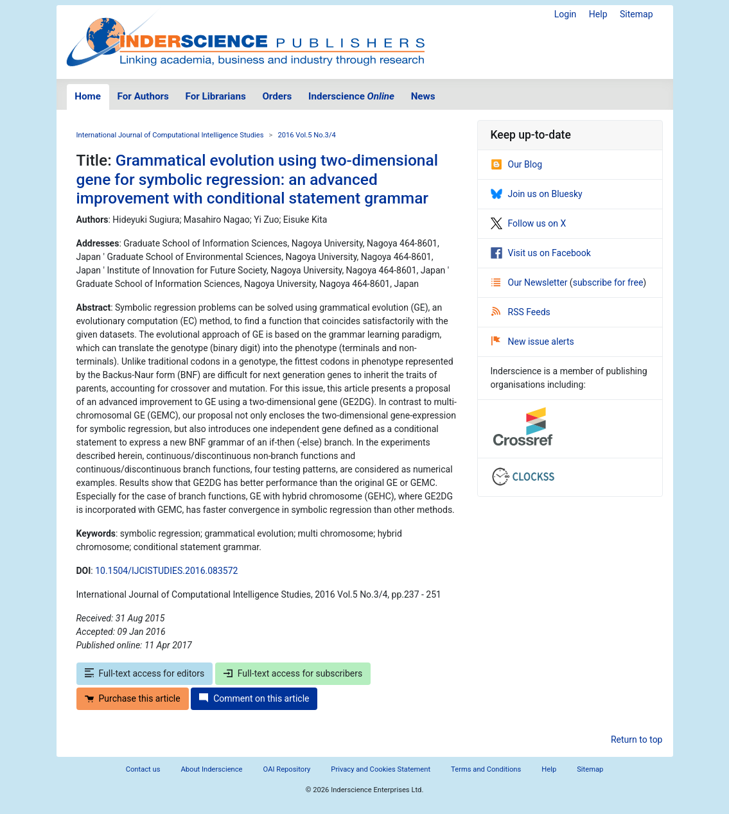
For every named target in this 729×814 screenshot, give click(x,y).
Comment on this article (254, 698)
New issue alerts (532, 341)
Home (88, 96)
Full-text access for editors (145, 673)
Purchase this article (132, 698)
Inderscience (351, 96)
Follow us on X (529, 223)
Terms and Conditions (486, 769)
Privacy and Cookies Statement (380, 769)
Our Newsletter (530, 282)
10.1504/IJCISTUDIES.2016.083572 (166, 571)
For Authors (143, 96)
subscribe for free (608, 282)
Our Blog (517, 164)
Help (598, 14)
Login (565, 14)
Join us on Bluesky (537, 194)
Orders (277, 96)
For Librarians (215, 96)
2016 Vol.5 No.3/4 (306, 135)
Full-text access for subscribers (293, 673)
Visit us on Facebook (541, 253)
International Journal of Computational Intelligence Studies (170, 135)
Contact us (143, 769)
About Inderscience (211, 769)
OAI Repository (287, 769)
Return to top (637, 739)
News (423, 96)
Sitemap (636, 14)
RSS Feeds (520, 312)
